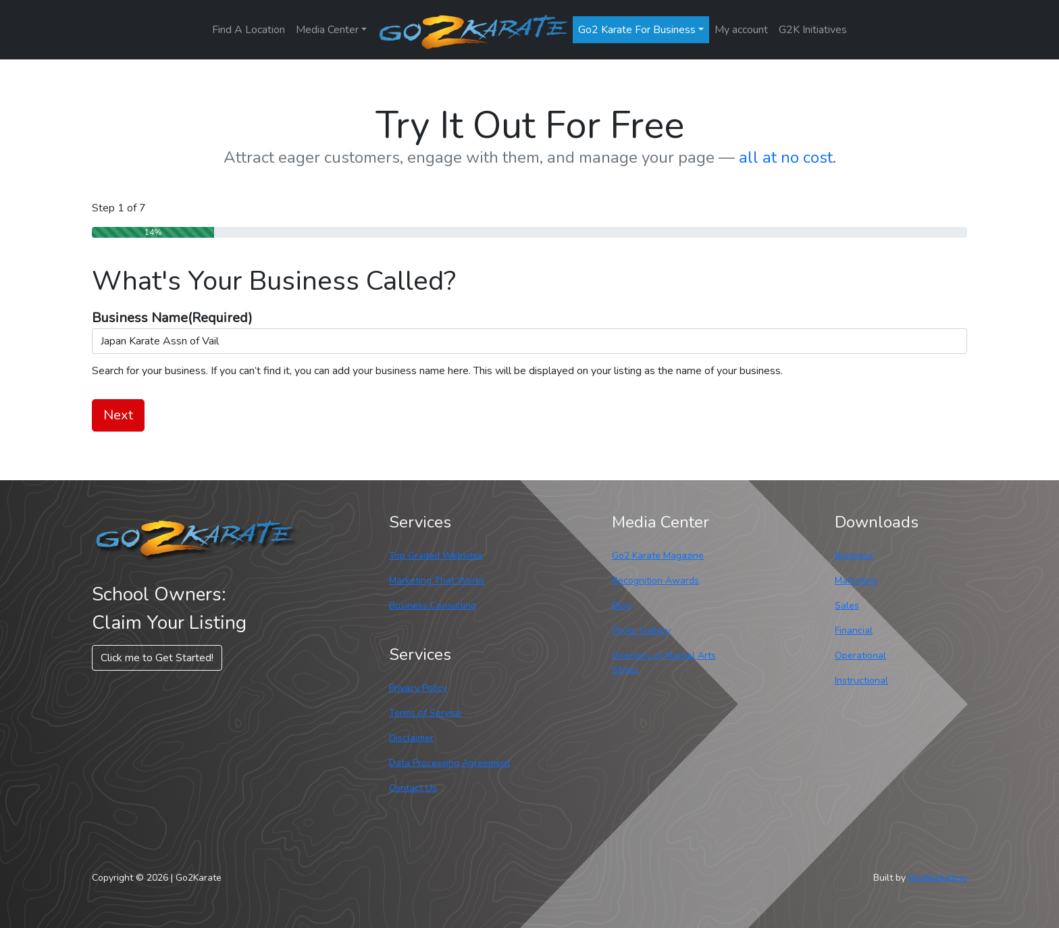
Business (854, 555)
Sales (847, 605)
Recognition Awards (655, 580)
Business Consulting (432, 605)
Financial (854, 630)
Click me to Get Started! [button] (157, 657)
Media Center (327, 29)
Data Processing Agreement (449, 762)
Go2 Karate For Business (637, 29)
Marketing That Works (437, 580)
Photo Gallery (641, 630)
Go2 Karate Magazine (658, 555)
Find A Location (248, 29)
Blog (621, 605)
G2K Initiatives (813, 29)
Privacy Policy (418, 687)
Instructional (861, 680)
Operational (860, 655)
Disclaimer (411, 737)
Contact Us (413, 787)
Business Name (172, 318)
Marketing (856, 580)
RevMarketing (937, 877)
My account (741, 29)
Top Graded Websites (436, 555)
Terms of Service (425, 712)
